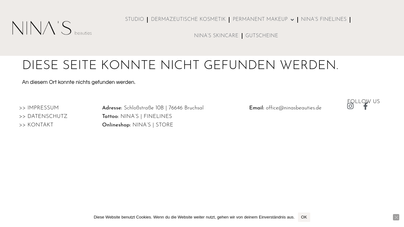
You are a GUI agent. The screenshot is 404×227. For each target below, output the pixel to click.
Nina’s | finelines (146, 116)
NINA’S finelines (324, 19)
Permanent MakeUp (263, 20)
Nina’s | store (153, 125)
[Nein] (396, 217)
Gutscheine (262, 35)
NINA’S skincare (216, 35)
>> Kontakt (36, 125)
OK (304, 217)
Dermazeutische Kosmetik (188, 19)
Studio (134, 19)
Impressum (43, 108)
